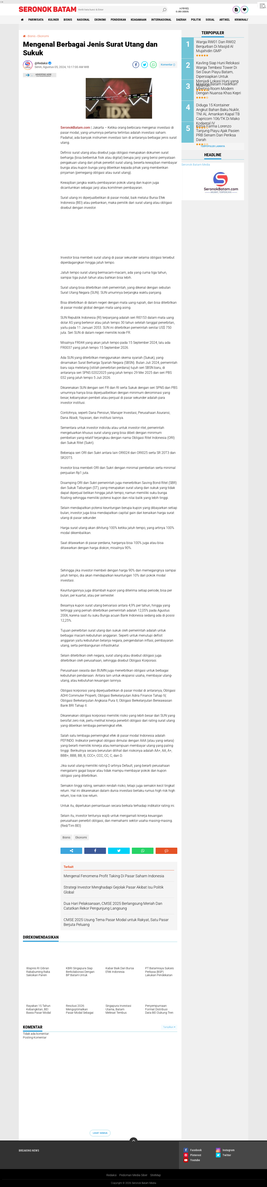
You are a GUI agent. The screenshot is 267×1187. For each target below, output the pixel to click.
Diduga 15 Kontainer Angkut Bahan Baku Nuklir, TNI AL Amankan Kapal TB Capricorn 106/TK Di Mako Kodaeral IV (218, 111)
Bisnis (68, 19)
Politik (196, 19)
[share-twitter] (144, 64)
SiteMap (155, 1175)
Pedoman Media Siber (133, 1175)
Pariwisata (35, 19)
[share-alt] (71, 851)
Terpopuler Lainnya (213, 146)
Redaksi (111, 1175)
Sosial (210, 19)
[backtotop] (133, 1141)
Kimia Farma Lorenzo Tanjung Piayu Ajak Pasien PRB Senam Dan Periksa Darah (218, 130)
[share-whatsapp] (153, 64)
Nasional (83, 19)
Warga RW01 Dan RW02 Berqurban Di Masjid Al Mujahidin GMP (214, 46)
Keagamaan (138, 19)
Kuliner (53, 19)
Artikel (224, 19)
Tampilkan (169, 1027)
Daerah (181, 19)
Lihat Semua (100, 1133)
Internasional (161, 19)
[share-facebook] (135, 64)
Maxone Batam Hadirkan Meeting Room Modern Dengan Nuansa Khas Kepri (216, 88)
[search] (122, 9)
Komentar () (168, 64)
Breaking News (29, 1150)
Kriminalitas (244, 19)
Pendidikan (118, 19)
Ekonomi (100, 19)
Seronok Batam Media (195, 164)
